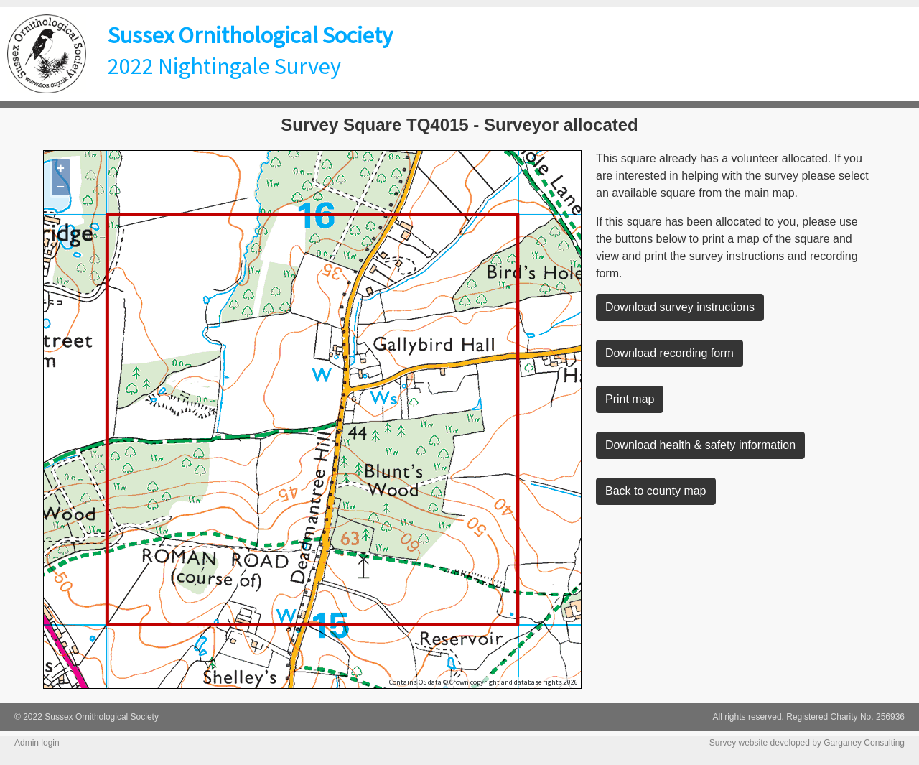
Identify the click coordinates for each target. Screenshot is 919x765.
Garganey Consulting (864, 743)
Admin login (37, 743)
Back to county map (655, 491)
